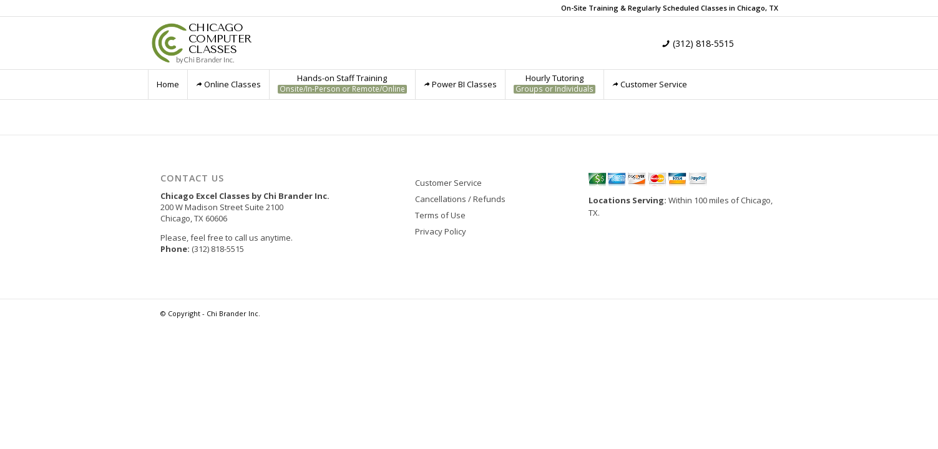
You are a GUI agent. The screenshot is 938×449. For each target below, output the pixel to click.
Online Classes (228, 84)
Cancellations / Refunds (460, 199)
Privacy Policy (440, 231)
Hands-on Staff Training (342, 83)
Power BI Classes (460, 84)
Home (168, 84)
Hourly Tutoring (554, 83)
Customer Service (649, 84)
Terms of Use (440, 215)
